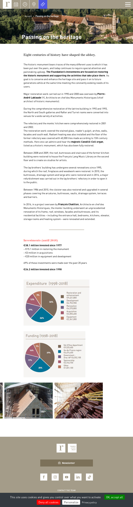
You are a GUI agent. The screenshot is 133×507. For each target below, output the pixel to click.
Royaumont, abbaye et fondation (7, 4)
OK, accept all (114, 497)
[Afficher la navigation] (128, 4)
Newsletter (66, 462)
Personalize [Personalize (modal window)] (71, 502)
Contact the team (66, 490)
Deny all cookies (48, 502)
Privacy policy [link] (89, 502)
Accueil (28, 16)
